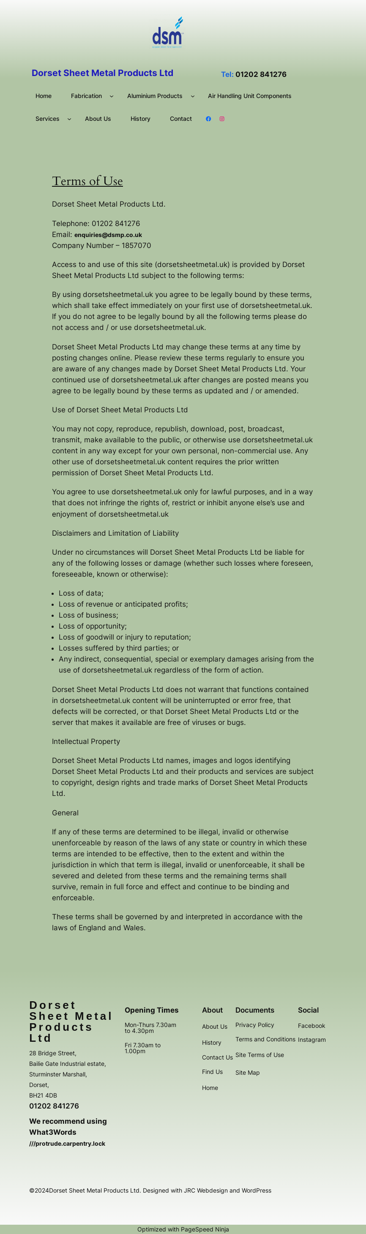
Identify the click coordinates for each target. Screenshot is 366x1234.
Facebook (311, 1025)
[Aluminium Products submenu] (193, 96)
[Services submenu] (69, 119)
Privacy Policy (254, 1024)
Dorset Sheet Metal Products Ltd (71, 1021)
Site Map (247, 1072)
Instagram (312, 1039)
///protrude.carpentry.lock (67, 1143)
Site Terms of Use (259, 1054)
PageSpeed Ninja (205, 1229)
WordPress (256, 1190)
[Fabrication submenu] (111, 96)
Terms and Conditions (265, 1039)
